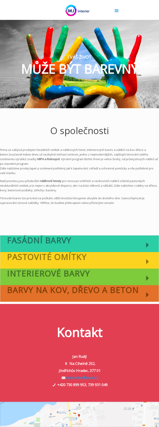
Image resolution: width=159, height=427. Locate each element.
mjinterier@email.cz (82, 377)
